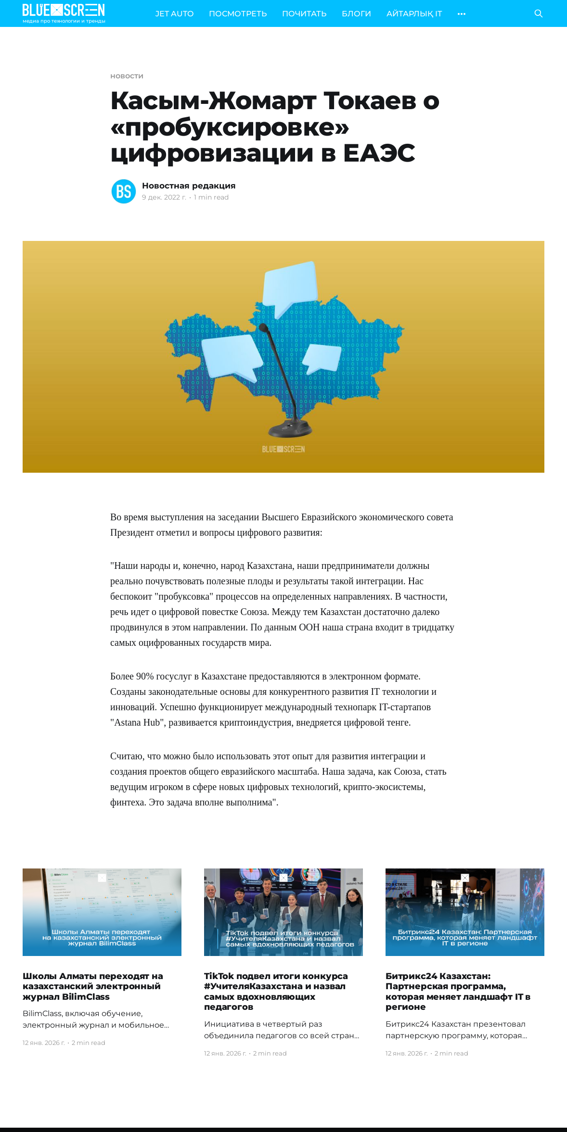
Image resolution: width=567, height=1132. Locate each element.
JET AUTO (174, 13)
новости (126, 75)
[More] (461, 14)
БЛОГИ (356, 13)
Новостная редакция (189, 185)
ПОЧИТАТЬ (304, 13)
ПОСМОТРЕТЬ (238, 13)
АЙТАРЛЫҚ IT (414, 13)
